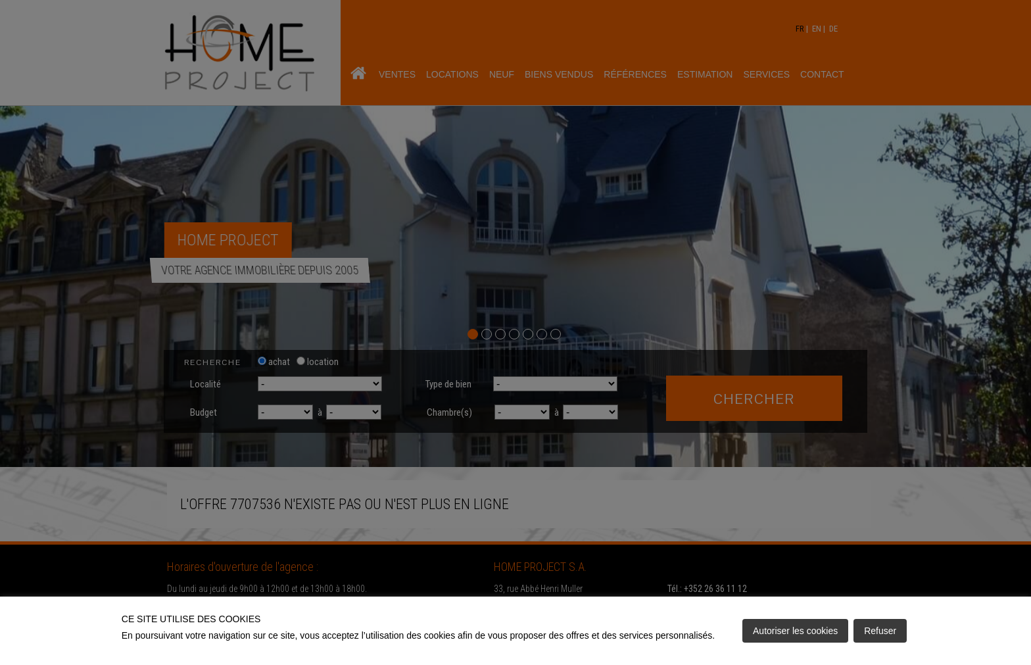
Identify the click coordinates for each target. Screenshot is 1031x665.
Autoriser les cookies (795, 631)
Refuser (880, 631)
